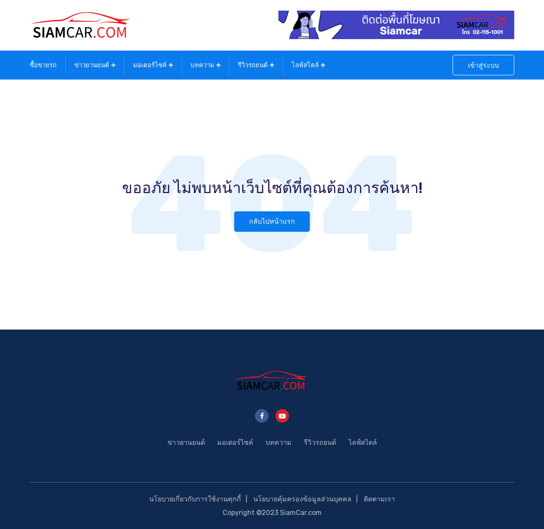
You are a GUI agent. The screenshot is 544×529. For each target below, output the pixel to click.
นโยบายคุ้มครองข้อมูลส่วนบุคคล (302, 499)
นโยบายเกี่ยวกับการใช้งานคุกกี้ (195, 499)
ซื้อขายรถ (43, 65)
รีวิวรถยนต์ (253, 65)
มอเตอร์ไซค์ (150, 65)
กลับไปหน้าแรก (272, 221)
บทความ (202, 65)
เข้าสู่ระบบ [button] (483, 65)
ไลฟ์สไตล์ (305, 65)
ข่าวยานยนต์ (91, 65)
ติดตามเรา (379, 499)
